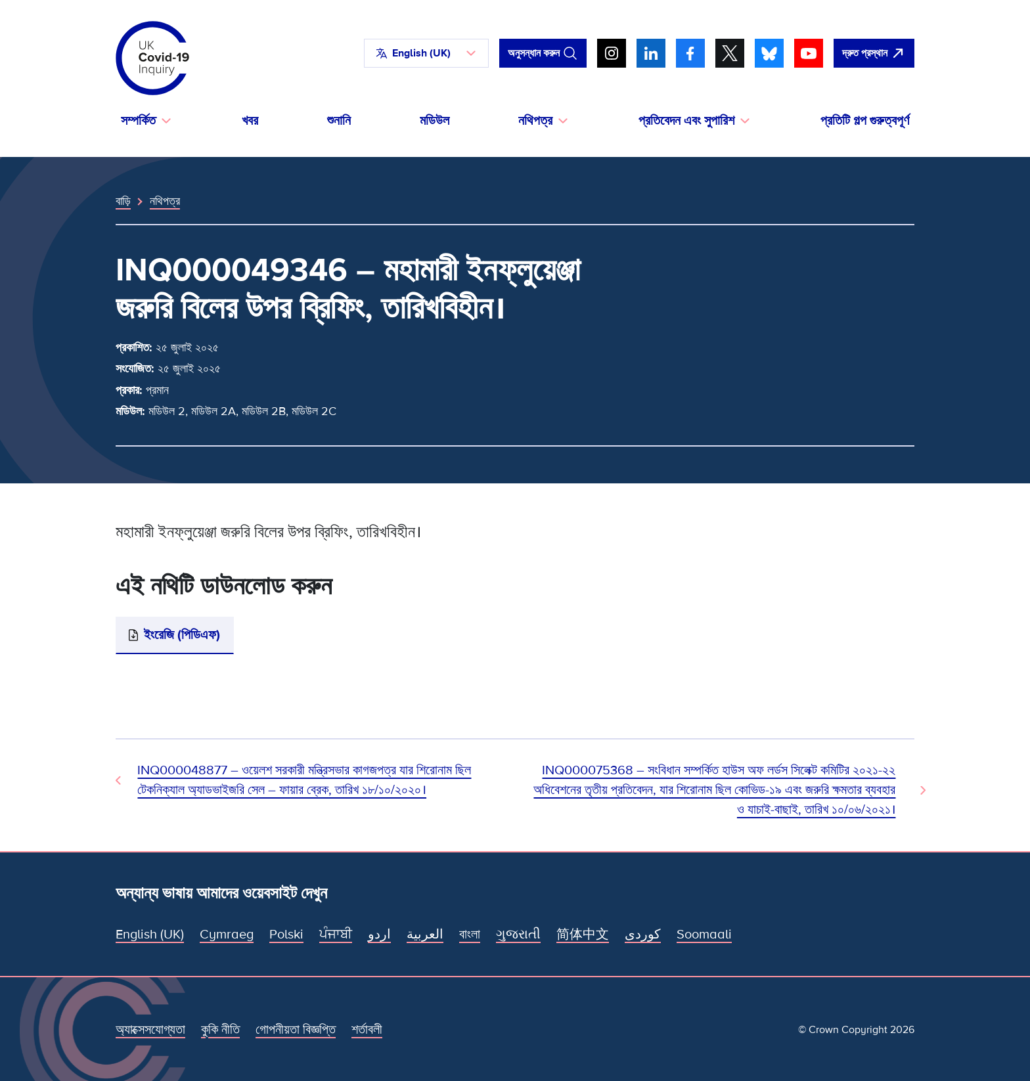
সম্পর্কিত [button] (138, 121)
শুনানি (339, 121)
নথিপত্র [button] (535, 121)
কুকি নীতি (220, 1030)
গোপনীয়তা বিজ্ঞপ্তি (296, 1030)
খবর (250, 121)
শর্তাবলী (366, 1030)
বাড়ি (123, 201)
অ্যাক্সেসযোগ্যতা (150, 1030)
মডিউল (434, 121)
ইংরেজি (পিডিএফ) (182, 635)
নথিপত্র (165, 201)
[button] (426, 53)
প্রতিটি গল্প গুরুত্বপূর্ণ (864, 121)
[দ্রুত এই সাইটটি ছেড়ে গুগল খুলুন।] (874, 53)
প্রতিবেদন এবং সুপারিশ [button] (686, 121)
